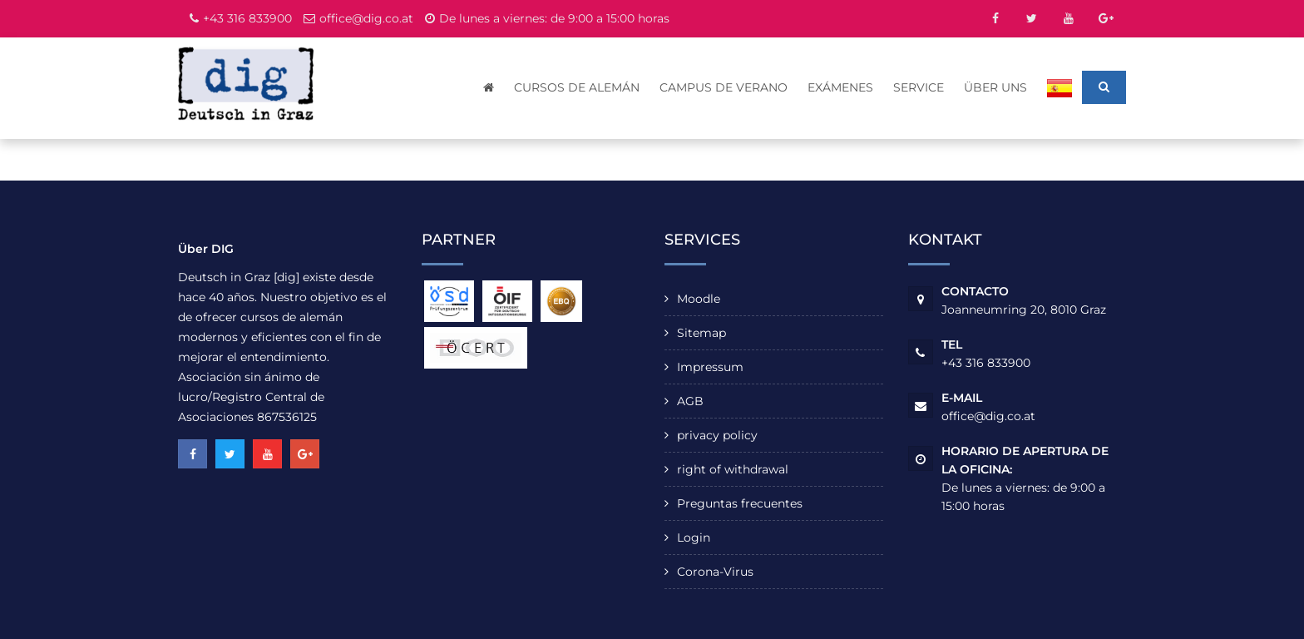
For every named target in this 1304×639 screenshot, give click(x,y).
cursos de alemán (577, 87)
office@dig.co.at (366, 18)
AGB (690, 401)
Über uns (995, 87)
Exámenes (840, 87)
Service (918, 87)
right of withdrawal (732, 469)
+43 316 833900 (247, 18)
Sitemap (701, 332)
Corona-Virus (715, 571)
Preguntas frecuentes (740, 503)
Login (693, 537)
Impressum (710, 366)
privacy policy (717, 435)
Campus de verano (723, 87)
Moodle (698, 298)
